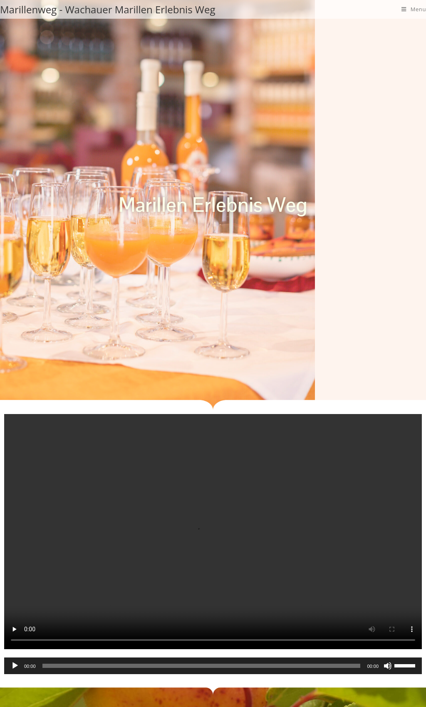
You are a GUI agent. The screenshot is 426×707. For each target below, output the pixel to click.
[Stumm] (388, 666)
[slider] (201, 666)
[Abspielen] (15, 666)
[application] (213, 665)
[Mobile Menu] (413, 9)
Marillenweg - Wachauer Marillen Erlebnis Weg (107, 9)
